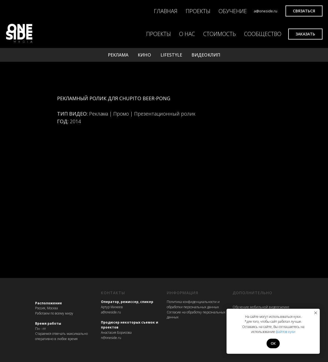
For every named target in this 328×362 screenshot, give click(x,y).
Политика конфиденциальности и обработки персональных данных (193, 304)
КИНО (144, 55)
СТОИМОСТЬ (219, 34)
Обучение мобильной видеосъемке (261, 307)
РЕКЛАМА (118, 55)
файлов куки (285, 331)
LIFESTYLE (171, 55)
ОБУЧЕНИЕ (233, 11)
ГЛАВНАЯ (165, 11)
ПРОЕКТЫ (198, 11)
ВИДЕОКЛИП (205, 55)
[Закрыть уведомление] (315, 313)
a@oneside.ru (111, 312)
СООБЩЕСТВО (262, 34)
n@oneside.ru (111, 337)
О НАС (187, 34)
